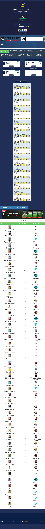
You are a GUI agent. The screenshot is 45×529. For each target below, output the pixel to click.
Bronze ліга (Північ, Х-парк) (13, 55)
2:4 (18, 192)
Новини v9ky (7, 207)
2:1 (29, 127)
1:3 (19, 175)
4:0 (29, 162)
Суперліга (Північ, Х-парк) (22, 51)
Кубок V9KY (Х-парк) (4, 51)
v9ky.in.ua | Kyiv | (22, 9)
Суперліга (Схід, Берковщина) (21, 55)
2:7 (18, 92)
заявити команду (24, 12)
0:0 (14, 98)
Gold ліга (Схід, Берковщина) (30, 55)
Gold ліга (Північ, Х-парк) (40, 51)
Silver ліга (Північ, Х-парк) (4, 55)
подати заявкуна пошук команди (23, 25)
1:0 (29, 179)
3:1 (19, 115)
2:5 (25, 86)
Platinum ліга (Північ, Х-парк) (30, 51)
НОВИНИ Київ (21, 207)
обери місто (22, 4)
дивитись (11, 66)
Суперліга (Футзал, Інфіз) (13, 51)
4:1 (18, 186)
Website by (26, 522)
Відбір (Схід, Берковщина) (39, 55)
